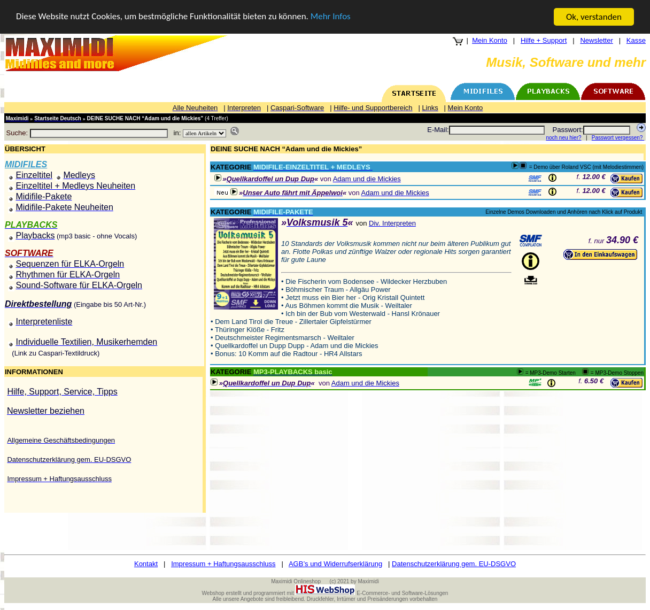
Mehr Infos (332, 17)
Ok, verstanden (594, 16)
